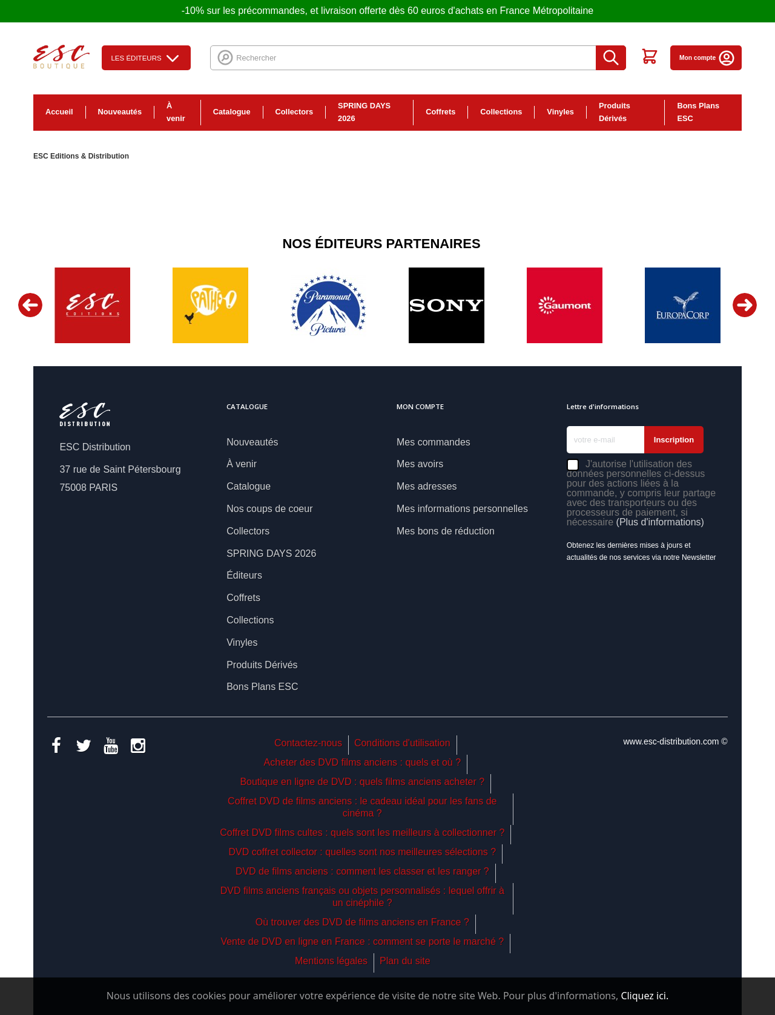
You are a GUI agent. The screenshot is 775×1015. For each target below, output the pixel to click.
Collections (501, 111)
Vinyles (560, 111)
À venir (176, 112)
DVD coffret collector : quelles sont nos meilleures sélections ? (362, 852)
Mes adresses (427, 486)
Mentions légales (331, 961)
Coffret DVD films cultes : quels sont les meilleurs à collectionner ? (362, 832)
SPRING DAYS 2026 (364, 112)
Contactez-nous (308, 743)
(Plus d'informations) (660, 522)
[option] (92, 305)
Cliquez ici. (644, 995)
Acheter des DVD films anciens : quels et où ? (362, 762)
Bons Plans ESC (698, 112)
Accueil (59, 111)
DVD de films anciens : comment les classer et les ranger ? (362, 871)
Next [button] (745, 305)
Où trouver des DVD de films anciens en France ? (362, 922)
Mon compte (707, 57)
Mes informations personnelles (462, 509)
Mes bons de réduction (446, 531)
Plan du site (405, 961)
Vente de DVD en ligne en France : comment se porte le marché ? (362, 941)
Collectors (294, 111)
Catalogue (232, 111)
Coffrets (440, 111)
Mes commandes (433, 442)
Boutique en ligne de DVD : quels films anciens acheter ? (362, 782)
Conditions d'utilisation (402, 743)
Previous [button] (30, 305)
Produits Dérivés (614, 112)
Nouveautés (120, 111)
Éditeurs (244, 575)
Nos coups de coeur (269, 509)
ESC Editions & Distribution (81, 156)
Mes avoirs (420, 464)
